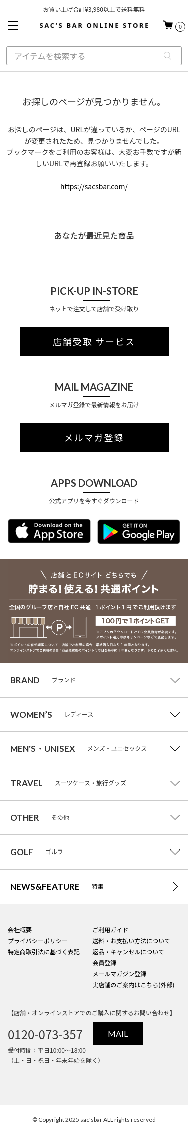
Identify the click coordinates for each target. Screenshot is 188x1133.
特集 (57, 886)
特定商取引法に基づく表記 (44, 951)
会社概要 (20, 929)
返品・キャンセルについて (128, 951)
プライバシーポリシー (38, 940)
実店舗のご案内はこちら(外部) (133, 984)
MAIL (118, 1033)
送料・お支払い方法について (131, 940)
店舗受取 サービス (94, 341)
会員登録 (104, 962)
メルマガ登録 (94, 437)
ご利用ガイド (110, 929)
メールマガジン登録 (119, 973)
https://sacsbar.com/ (94, 186)
